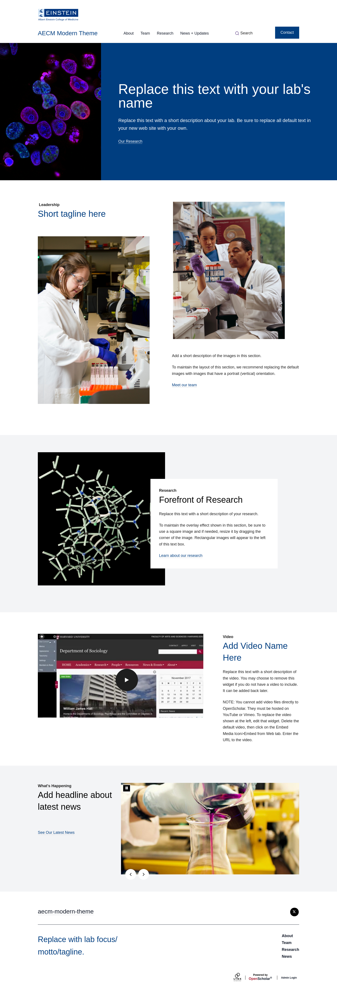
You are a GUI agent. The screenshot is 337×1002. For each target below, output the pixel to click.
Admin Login (289, 977)
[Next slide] (143, 874)
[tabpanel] (210, 828)
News (287, 956)
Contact (287, 32)
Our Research (130, 141)
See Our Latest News (56, 832)
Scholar (260, 977)
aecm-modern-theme (66, 911)
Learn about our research (180, 555)
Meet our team (184, 385)
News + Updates (194, 33)
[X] (294, 912)
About (129, 33)
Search (246, 33)
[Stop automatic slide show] (126, 788)
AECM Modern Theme (68, 33)
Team (145, 33)
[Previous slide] (130, 874)
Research (165, 33)
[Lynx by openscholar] (241, 977)
